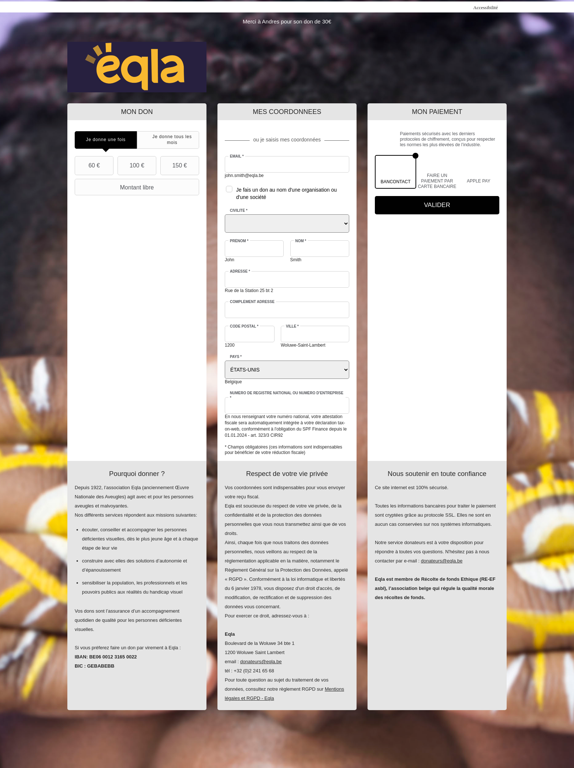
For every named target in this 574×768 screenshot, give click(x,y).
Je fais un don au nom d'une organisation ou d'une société (286, 193)
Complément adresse (252, 302)
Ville (292, 326)
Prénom (239, 241)
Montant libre (115, 187)
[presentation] (106, 140)
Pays (236, 357)
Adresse (240, 271)
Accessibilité (485, 7)
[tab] (106, 139)
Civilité (238, 210)
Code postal (244, 326)
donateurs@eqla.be (261, 661)
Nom (300, 241)
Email (237, 156)
